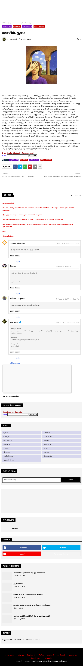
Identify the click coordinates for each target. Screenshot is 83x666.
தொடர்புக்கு (48, 456)
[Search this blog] (32, 479)
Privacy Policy (47, 658)
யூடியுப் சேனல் (9, 460)
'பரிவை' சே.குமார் (17, 298)
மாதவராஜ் (14, 322)
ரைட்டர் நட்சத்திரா (17, 243)
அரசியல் (7, 444)
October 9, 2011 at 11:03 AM (67, 267)
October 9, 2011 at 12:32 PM (67, 299)
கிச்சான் (13, 266)
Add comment (15, 363)
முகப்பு (6, 432)
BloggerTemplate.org (59, 661)
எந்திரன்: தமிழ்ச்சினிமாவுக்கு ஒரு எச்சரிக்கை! (29, 573)
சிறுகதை (7, 452)
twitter (63, 548)
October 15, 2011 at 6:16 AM (67, 322)
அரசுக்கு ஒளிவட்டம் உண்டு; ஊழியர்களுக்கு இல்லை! (32, 605)
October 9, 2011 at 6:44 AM (68, 243)
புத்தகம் (6, 448)
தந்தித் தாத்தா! (18, 584)
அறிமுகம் (7, 436)
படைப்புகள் (48, 436)
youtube (23, 554)
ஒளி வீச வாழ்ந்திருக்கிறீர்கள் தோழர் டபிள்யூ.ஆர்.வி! (31, 616)
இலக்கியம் (17, 26)
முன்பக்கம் (10, 655)
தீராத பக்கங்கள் (13, 23)
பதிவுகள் (47, 432)
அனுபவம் (47, 444)
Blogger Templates (32, 661)
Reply (12, 255)
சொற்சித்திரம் (27, 26)
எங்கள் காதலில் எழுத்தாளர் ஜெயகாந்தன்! (28, 594)
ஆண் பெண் (7, 26)
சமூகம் (46, 448)
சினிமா (46, 440)
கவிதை (46, 452)
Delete (17, 255)
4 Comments (76, 195)
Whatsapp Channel (61, 554)
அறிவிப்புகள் (9, 456)
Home (4, 23)
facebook (23, 548)
